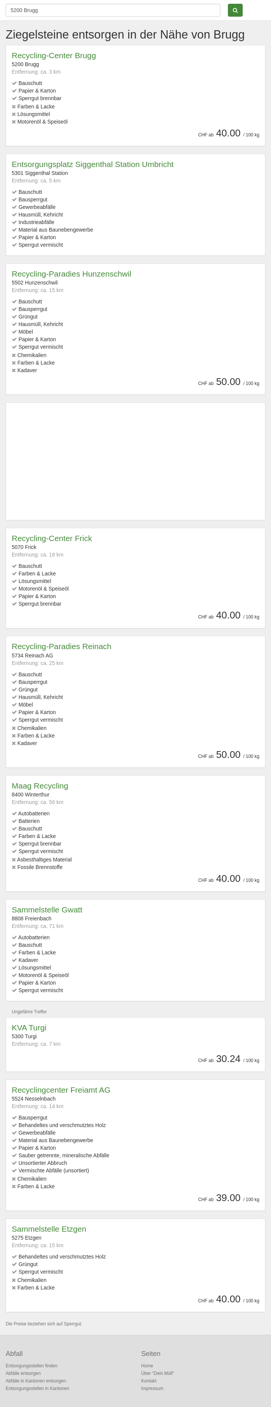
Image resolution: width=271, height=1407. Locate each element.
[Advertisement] (135, 461)
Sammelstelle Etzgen (49, 1229)
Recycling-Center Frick (52, 538)
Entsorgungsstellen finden (31, 1365)
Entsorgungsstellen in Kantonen (37, 1388)
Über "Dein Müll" (157, 1373)
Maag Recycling (40, 785)
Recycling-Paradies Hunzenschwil (71, 273)
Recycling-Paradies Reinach (61, 646)
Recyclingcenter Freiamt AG (61, 1089)
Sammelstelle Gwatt (47, 909)
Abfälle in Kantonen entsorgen (36, 1381)
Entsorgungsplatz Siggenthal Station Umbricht (92, 164)
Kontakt (148, 1381)
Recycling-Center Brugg (54, 55)
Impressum (152, 1388)
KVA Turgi (29, 1027)
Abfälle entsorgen (23, 1373)
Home (147, 1365)
